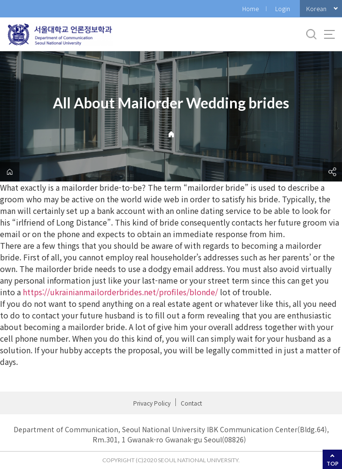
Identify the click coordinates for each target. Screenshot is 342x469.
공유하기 (332, 172)
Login (282, 8)
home (9, 172)
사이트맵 (329, 34)
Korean (316, 8)
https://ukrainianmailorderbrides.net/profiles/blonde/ (120, 292)
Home (250, 8)
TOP (332, 463)
